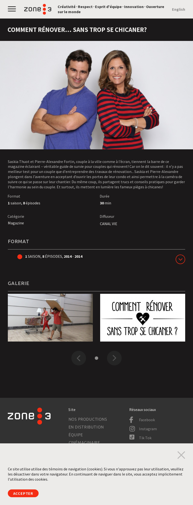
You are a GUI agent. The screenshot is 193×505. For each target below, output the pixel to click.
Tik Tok (145, 437)
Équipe (76, 435)
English (178, 9)
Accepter (23, 493)
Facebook (147, 419)
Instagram (148, 428)
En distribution (86, 427)
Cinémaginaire (84, 442)
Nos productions (88, 419)
